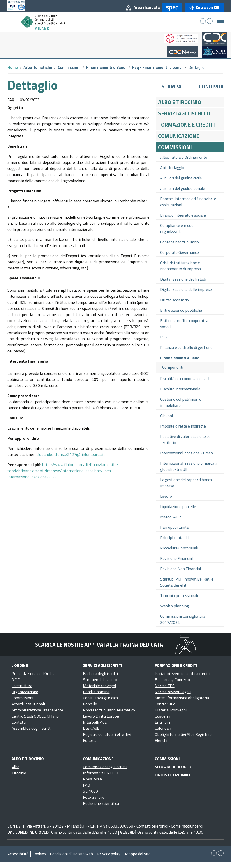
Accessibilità (17, 854)
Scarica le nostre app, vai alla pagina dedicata (99, 644)
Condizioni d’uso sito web (71, 854)
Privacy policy (109, 854)
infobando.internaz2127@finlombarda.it (70, 454)
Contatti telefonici (152, 826)
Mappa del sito (137, 854)
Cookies (39, 854)
